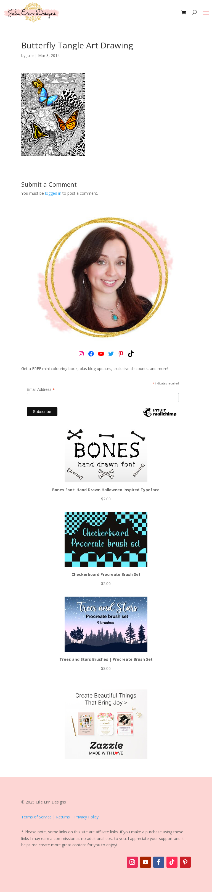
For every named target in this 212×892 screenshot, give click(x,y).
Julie (30, 55)
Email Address (41, 389)
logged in (53, 193)
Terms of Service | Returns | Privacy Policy (60, 817)
